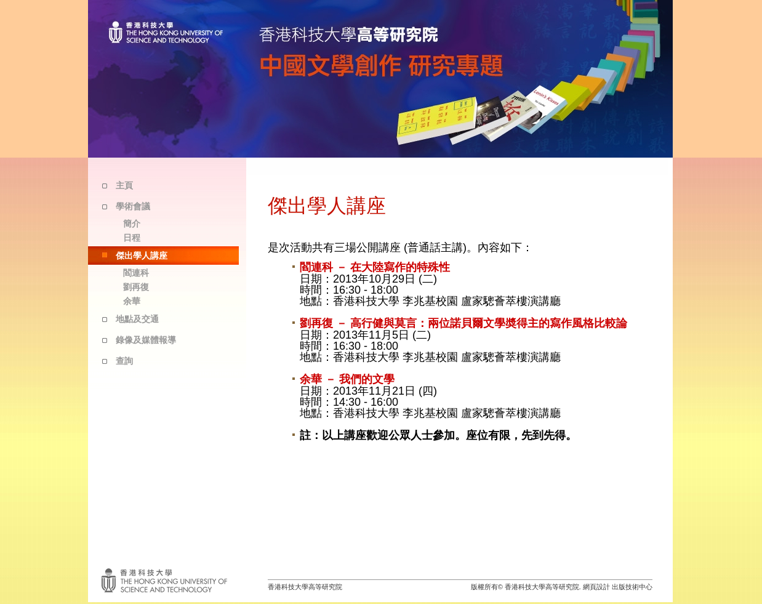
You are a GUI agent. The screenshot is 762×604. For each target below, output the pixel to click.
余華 (131, 301)
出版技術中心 (632, 586)
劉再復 (136, 287)
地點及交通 (137, 319)
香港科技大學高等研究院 (305, 586)
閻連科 (136, 273)
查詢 (124, 361)
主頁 (124, 185)
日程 (131, 238)
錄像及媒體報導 (146, 340)
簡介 (131, 223)
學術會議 (133, 206)
